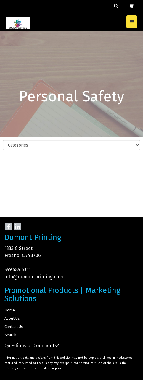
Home (9, 310)
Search (10, 335)
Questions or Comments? (31, 345)
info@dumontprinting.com (33, 277)
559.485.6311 (17, 269)
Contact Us (13, 326)
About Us (12, 318)
